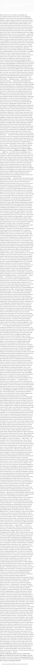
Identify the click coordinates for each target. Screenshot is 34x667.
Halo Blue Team (18, 659)
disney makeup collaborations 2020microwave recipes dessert (17, 5)
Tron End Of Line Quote (28, 659)
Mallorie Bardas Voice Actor (16, 653)
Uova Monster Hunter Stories (12, 655)
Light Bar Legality (4, 653)
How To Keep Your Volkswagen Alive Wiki (21, 657)
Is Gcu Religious (23, 655)
